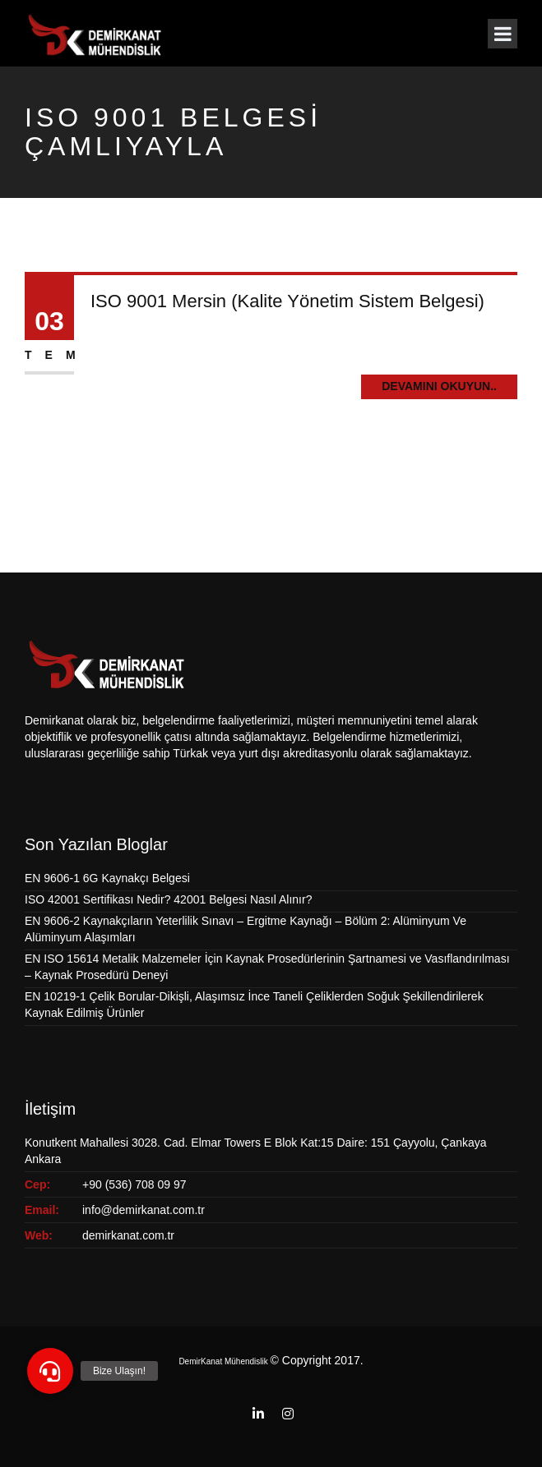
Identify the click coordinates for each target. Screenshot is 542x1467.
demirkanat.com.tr (128, 1235)
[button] (50, 1371)
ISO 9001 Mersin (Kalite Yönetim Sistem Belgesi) (287, 301)
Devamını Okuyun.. (439, 386)
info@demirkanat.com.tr (143, 1209)
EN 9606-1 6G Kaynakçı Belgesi (107, 878)
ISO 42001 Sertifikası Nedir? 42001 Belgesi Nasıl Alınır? (168, 899)
